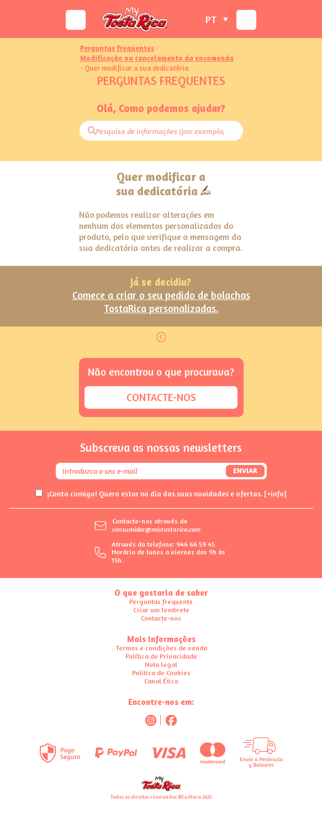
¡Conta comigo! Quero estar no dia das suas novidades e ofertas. (167, 493)
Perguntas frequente (161, 601)
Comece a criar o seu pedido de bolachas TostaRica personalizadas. (161, 301)
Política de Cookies (161, 673)
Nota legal (161, 664)
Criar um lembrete (161, 610)
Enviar (245, 470)
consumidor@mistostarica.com (156, 529)
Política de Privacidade (161, 656)
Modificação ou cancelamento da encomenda (157, 58)
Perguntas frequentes (117, 48)
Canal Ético (161, 681)
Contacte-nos (161, 397)
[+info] (275, 493)
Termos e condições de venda (161, 648)
